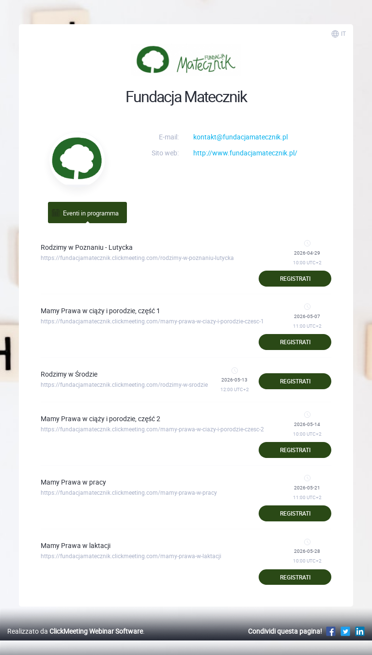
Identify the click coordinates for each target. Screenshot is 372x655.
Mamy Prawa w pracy (73, 482)
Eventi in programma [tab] (85, 212)
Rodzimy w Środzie (69, 374)
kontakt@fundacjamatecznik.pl (240, 136)
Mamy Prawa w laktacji (75, 545)
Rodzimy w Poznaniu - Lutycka (87, 247)
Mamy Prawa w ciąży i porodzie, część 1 (100, 310)
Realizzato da (75, 631)
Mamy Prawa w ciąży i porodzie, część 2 (100, 418)
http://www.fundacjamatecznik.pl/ (245, 152)
